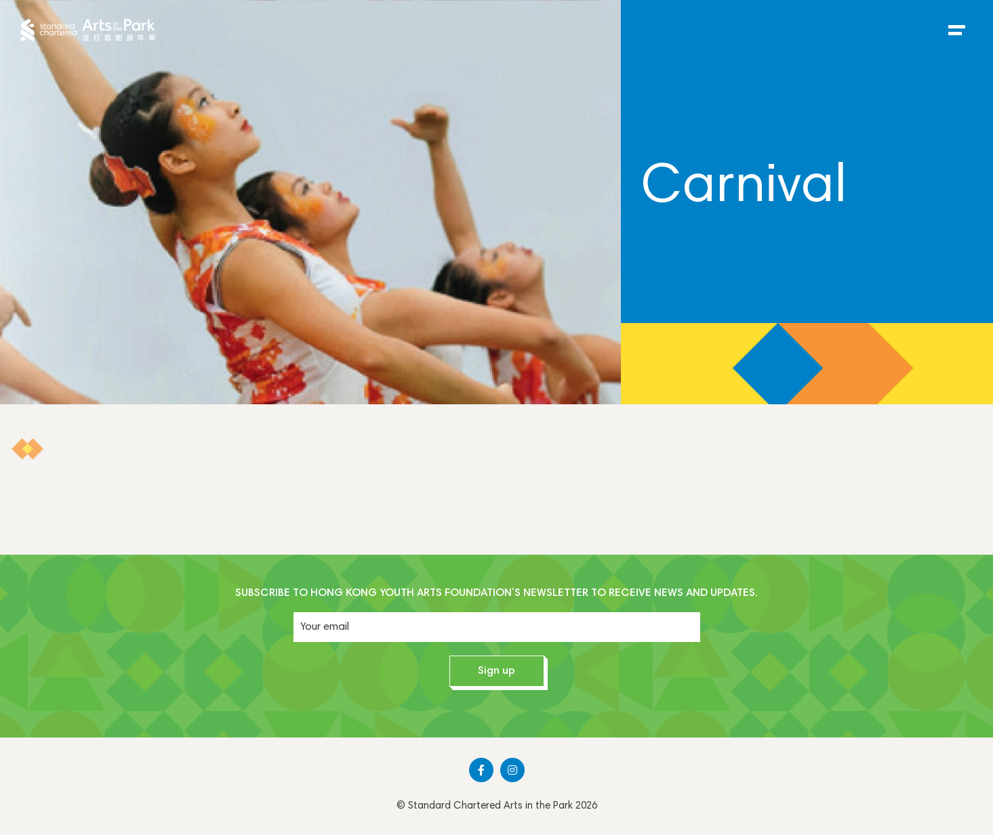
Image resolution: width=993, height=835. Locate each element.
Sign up (496, 671)
